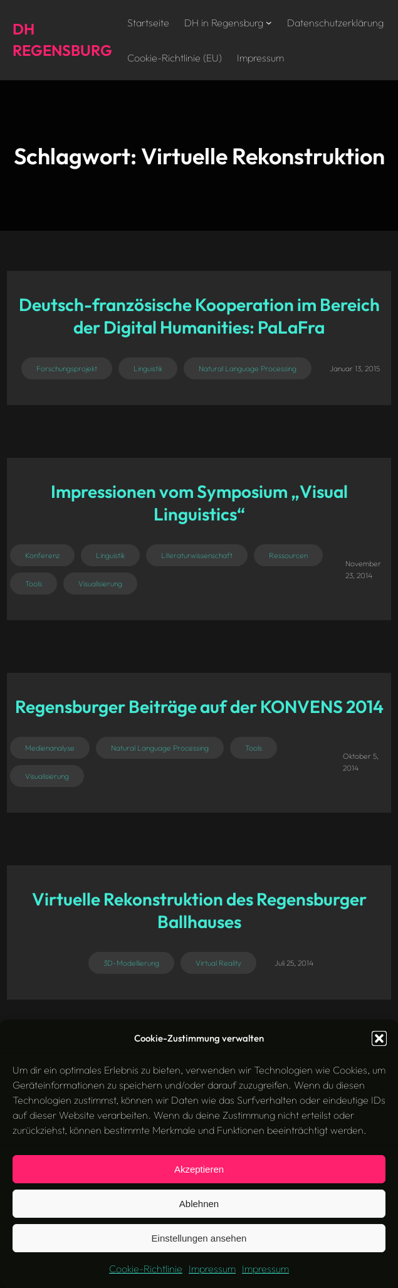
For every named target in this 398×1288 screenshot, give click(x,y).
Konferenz (42, 555)
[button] (379, 1038)
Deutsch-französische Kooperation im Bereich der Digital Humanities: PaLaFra (199, 315)
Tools (33, 583)
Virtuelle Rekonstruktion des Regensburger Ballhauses (199, 910)
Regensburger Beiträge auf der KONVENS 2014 (199, 706)
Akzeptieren (199, 1169)
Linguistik (148, 368)
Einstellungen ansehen (199, 1238)
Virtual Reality (218, 963)
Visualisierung (100, 583)
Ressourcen (288, 555)
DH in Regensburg (223, 22)
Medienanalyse (50, 747)
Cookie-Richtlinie (145, 1268)
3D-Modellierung (131, 963)
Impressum (212, 1268)
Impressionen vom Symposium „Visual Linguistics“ (199, 502)
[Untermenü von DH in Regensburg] (269, 22)
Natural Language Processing (247, 368)
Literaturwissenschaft (197, 555)
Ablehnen (199, 1203)
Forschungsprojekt (66, 368)
